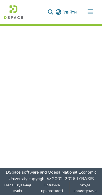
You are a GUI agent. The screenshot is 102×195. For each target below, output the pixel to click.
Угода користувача (85, 188)
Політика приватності (52, 188)
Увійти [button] (70, 12)
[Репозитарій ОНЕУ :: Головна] (13, 12)
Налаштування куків (17, 188)
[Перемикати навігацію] (90, 12)
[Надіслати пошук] (50, 12)
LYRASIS (85, 179)
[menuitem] (58, 12)
